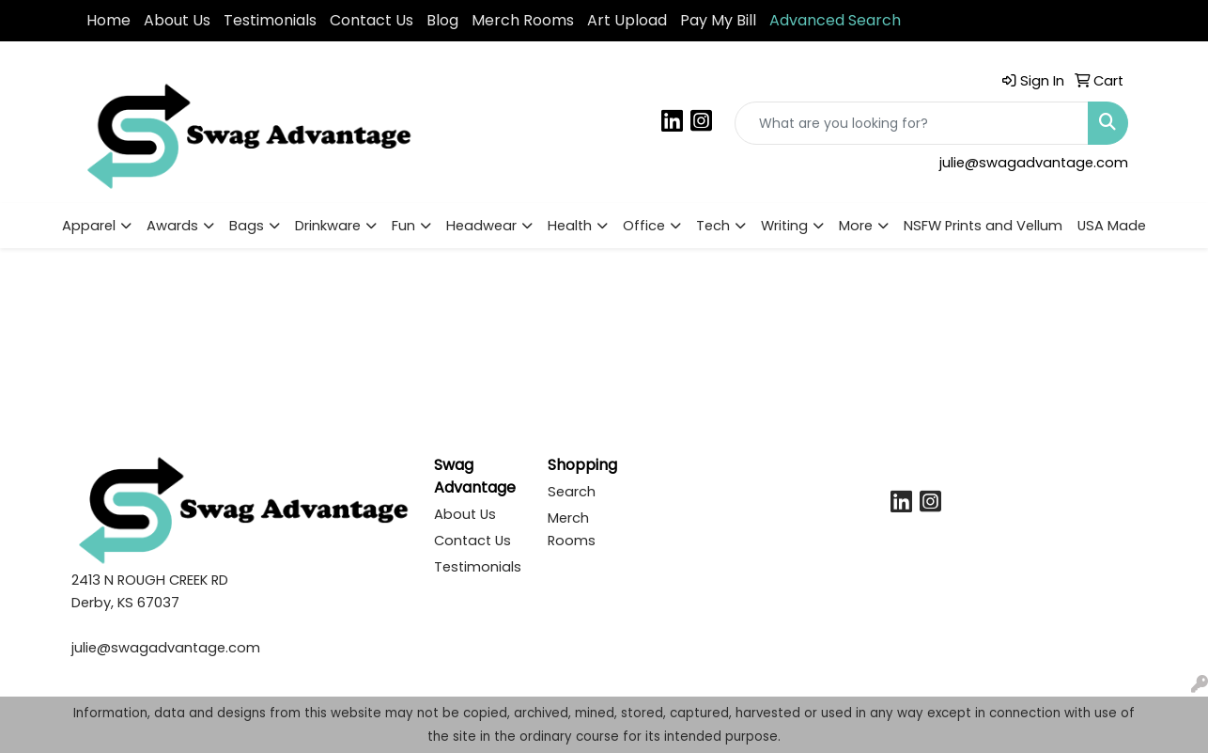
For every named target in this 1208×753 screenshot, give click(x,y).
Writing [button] (784, 225)
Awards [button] (172, 225)
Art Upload (627, 20)
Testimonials (270, 20)
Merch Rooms (523, 20)
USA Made (1111, 225)
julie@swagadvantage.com (1033, 162)
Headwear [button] (481, 225)
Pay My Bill (718, 20)
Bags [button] (246, 225)
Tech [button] (713, 225)
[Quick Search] (912, 123)
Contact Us (371, 20)
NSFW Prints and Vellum (983, 225)
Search (572, 491)
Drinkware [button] (328, 225)
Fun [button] (403, 225)
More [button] (856, 225)
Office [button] (644, 225)
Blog (442, 20)
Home (108, 20)
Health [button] (570, 225)
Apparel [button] (89, 225)
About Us (177, 20)
